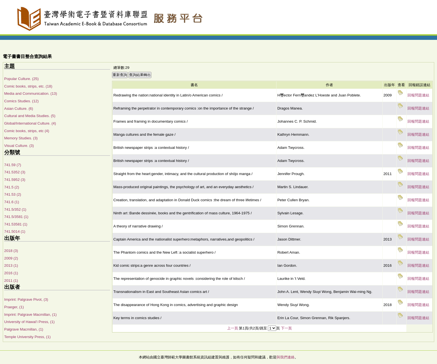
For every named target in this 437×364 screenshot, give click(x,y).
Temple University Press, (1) (27, 337)
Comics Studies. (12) (21, 101)
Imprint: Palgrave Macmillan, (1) (30, 314)
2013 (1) (11, 265)
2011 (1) (11, 280)
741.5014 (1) (14, 231)
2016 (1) (11, 273)
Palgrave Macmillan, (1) (23, 329)
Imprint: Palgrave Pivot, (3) (26, 299)
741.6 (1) (11, 202)
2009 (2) (11, 258)
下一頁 (286, 328)
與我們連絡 (285, 357)
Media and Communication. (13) (30, 93)
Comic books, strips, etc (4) (26, 131)
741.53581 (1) (15, 224)
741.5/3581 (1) (16, 217)
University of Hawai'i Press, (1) (29, 322)
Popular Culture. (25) (21, 79)
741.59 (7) (12, 165)
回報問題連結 (418, 95)
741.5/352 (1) (15, 209)
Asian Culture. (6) (18, 108)
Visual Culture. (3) (19, 146)
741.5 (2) (11, 187)
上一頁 (232, 328)
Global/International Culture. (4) (30, 123)
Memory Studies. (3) (21, 138)
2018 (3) (11, 251)
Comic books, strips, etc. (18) (28, 86)
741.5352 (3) (14, 172)
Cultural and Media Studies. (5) (29, 116)
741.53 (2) (12, 194)
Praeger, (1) (14, 307)
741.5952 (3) (14, 180)
